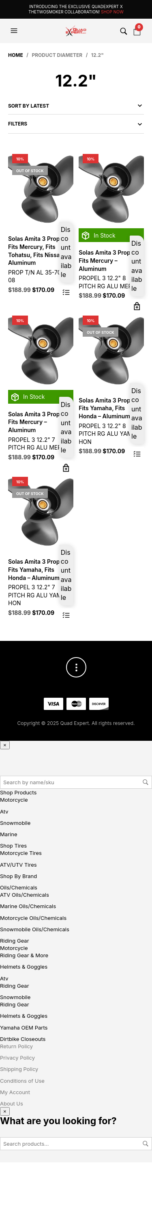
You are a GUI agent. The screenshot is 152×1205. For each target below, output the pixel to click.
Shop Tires (13, 845)
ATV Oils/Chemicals (24, 894)
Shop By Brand (18, 876)
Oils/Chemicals (18, 887)
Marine (8, 834)
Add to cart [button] (137, 306)
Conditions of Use (22, 1080)
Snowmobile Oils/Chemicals (34, 929)
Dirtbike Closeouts (22, 1039)
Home (15, 55)
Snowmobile (15, 823)
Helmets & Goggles (23, 966)
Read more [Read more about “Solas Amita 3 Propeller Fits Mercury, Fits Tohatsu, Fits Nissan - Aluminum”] (66, 293)
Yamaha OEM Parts (23, 1027)
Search (145, 782)
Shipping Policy (19, 1069)
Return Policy (16, 1046)
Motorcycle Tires (21, 853)
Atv (4, 811)
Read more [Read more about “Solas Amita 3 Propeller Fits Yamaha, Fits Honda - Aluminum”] (137, 454)
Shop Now (112, 11)
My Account (15, 1092)
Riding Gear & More (24, 955)
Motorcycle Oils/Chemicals (33, 918)
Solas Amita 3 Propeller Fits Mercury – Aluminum (110, 260)
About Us (11, 1103)
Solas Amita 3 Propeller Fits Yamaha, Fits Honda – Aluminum (110, 408)
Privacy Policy (17, 1057)
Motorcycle (14, 799)
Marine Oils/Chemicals (28, 906)
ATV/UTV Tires (18, 864)
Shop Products (18, 792)
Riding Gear (14, 940)
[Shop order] (76, 106)
